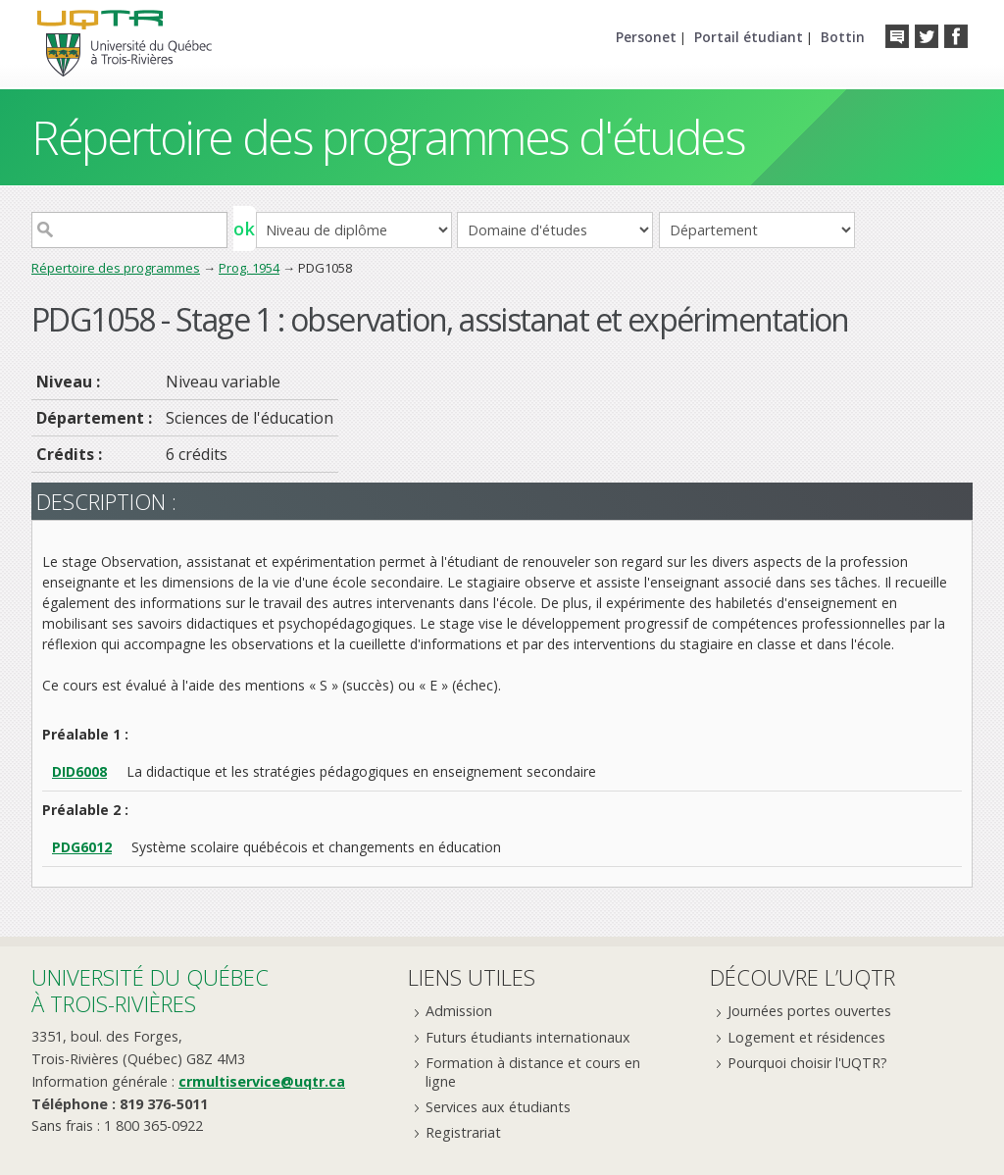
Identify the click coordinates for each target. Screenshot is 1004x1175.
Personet (646, 36)
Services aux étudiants (498, 1107)
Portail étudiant (748, 36)
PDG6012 (82, 847)
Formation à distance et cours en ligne (533, 1072)
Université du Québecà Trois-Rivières (150, 990)
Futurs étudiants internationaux (528, 1037)
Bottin (843, 36)
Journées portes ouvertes (809, 1010)
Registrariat (463, 1132)
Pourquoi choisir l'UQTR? (807, 1062)
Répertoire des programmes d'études (387, 137)
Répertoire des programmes (115, 268)
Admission (459, 1010)
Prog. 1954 (249, 268)
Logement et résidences (806, 1037)
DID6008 (79, 771)
